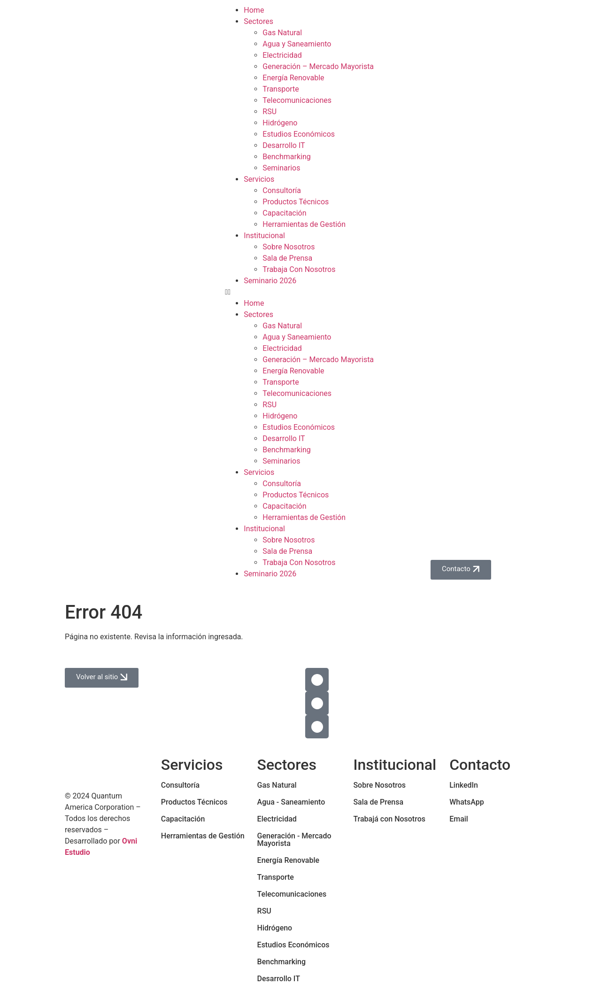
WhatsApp (466, 802)
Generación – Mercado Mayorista (318, 66)
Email (458, 818)
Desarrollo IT (283, 145)
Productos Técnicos (295, 201)
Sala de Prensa (287, 258)
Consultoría (281, 190)
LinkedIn (463, 785)
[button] (300, 292)
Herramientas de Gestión (304, 224)
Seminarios (281, 167)
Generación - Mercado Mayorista (294, 839)
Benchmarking (286, 156)
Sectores (258, 21)
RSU (269, 111)
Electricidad (281, 55)
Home (254, 10)
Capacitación (284, 213)
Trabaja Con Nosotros (298, 269)
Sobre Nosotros (288, 246)
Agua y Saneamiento (296, 43)
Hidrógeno (279, 122)
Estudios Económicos (298, 134)
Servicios (259, 179)
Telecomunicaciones (296, 100)
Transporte (280, 89)
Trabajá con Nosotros (389, 818)
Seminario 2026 (270, 280)
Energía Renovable (293, 77)
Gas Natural (282, 32)
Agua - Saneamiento (291, 802)
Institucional (264, 235)
